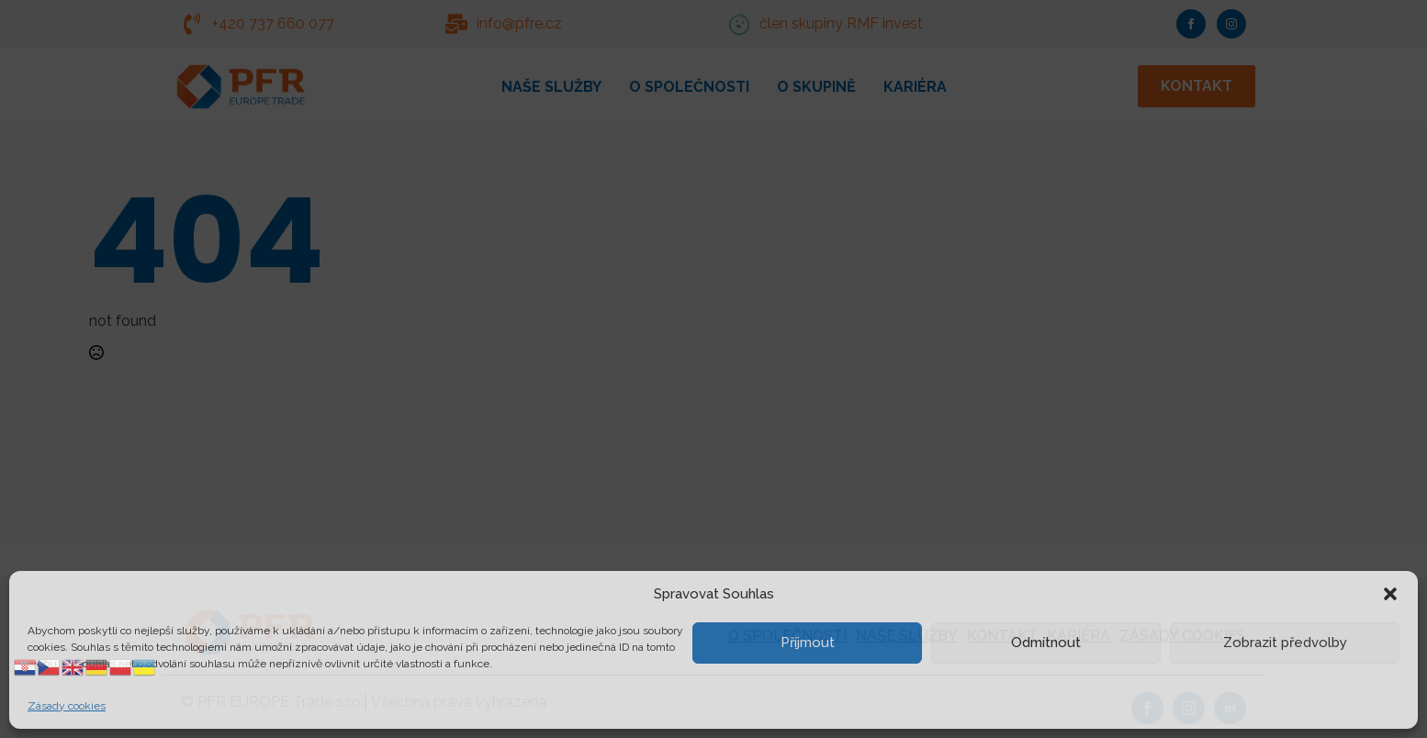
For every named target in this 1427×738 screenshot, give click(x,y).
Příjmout (808, 642)
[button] (1390, 594)
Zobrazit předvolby (1285, 642)
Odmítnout (1046, 642)
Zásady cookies (67, 705)
